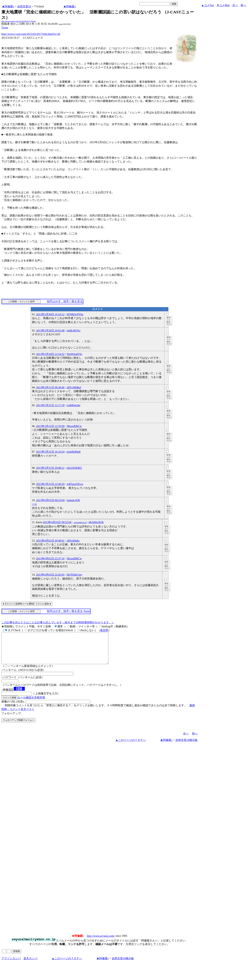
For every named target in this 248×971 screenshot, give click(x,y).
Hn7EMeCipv (74, 574)
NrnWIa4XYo (74, 354)
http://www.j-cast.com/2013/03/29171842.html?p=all (30, 33)
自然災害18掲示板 (186, 746)
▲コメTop (207, 5)
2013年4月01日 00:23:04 (50, 500)
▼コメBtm (223, 5)
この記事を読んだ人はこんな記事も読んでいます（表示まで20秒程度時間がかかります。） (57, 622)
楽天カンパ (30, 964)
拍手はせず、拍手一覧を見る (65, 301)
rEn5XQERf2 (74, 467)
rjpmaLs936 (73, 500)
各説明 (104, 630)
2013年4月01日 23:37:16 (50, 558)
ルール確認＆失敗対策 (31, 703)
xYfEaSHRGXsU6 (80, 522)
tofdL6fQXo (73, 330)
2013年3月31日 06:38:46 (50, 387)
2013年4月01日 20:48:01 (50, 540)
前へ (243, 5)
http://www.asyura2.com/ (101, 942)
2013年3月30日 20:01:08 (50, 330)
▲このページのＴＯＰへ (130, 746)
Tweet (4, 27)
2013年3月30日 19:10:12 (50, 314)
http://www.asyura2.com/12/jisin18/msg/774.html (18, 21)
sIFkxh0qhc (73, 540)
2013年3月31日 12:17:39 (50, 405)
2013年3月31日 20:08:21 (50, 467)
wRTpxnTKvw (75, 484)
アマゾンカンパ (11, 964)
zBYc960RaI (74, 387)
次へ (235, 5)
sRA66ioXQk (96, 522)
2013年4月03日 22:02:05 (50, 574)
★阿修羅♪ (8, 6)
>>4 (34, 504)
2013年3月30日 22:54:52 (50, 354)
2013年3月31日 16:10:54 (50, 451)
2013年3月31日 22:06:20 (50, 484)
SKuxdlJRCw (74, 426)
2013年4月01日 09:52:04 (57, 522)
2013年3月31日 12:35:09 (50, 426)
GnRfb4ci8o (73, 405)
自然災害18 (24, 6)
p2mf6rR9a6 (74, 451)
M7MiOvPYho (75, 314)
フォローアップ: (11, 719)
